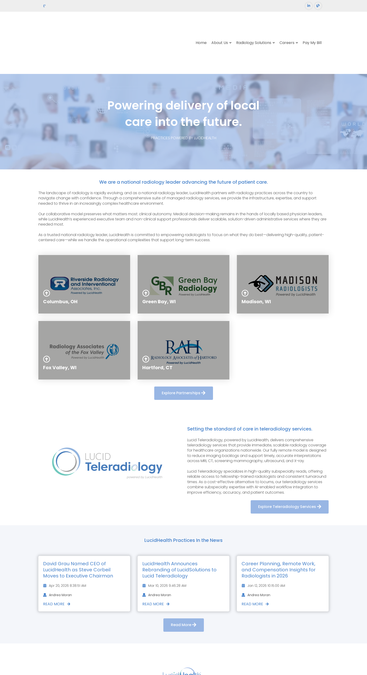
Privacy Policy (204, 660)
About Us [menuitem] (219, 26)
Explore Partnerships (184, 359)
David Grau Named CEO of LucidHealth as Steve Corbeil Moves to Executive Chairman (78, 535)
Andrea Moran (57, 560)
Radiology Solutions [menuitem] (253, 26)
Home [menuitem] (201, 26)
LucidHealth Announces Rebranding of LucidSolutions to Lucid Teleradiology (179, 535)
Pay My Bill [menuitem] (312, 26)
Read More (56, 569)
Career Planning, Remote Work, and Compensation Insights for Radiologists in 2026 (279, 535)
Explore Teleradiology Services (289, 473)
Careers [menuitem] (286, 26)
